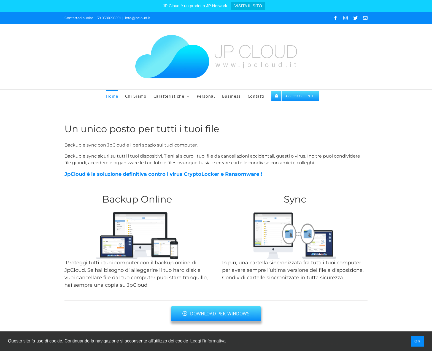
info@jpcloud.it (137, 18)
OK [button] (417, 341)
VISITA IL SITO (248, 5)
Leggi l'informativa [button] (208, 341)
